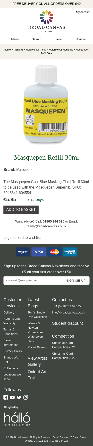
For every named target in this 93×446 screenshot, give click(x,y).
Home (7, 49)
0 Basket (81, 39)
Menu (15, 39)
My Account (83, 12)
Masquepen (26, 170)
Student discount (67, 323)
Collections (10, 368)
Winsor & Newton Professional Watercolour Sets (36, 332)
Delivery (8, 312)
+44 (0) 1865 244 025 (66, 306)
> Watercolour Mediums (59, 49)
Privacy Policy (12, 351)
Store (58, 39)
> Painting (17, 49)
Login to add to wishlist (22, 238)
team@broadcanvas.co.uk (46, 226)
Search (36, 39)
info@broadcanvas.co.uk (68, 312)
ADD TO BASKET (21, 210)
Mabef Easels (37, 347)
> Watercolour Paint (34, 49)
